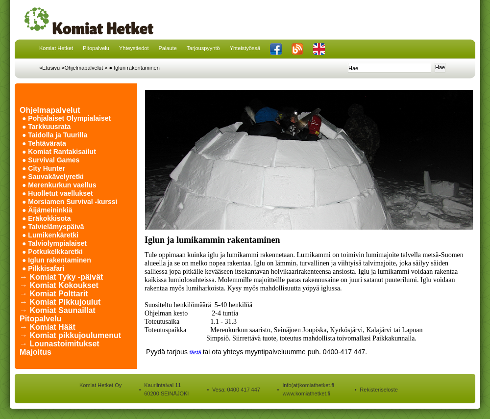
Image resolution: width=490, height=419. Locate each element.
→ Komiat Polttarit (54, 293)
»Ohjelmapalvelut (82, 68)
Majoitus (35, 352)
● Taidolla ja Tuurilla (54, 135)
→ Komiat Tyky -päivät (61, 277)
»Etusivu (49, 68)
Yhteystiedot (134, 48)
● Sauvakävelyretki (53, 177)
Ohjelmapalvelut (50, 110)
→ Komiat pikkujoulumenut (70, 335)
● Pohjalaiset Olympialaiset (66, 118)
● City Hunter (43, 168)
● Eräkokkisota (46, 218)
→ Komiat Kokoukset (59, 285)
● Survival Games (50, 160)
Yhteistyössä (245, 48)
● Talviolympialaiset (54, 243)
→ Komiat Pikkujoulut (60, 302)
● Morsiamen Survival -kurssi (69, 202)
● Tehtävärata (44, 143)
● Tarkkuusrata (46, 127)
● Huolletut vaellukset (57, 193)
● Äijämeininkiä (47, 210)
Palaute (167, 48)
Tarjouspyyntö (203, 48)
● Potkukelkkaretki (52, 252)
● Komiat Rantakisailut (59, 152)
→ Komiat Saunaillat (58, 310)
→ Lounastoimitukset (59, 344)
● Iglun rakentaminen (134, 68)
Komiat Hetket (56, 48)
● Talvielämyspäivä (53, 227)
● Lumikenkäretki (50, 235)
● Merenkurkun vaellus (59, 185)
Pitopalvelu (96, 48)
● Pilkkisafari (43, 268)
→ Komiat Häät (47, 327)
